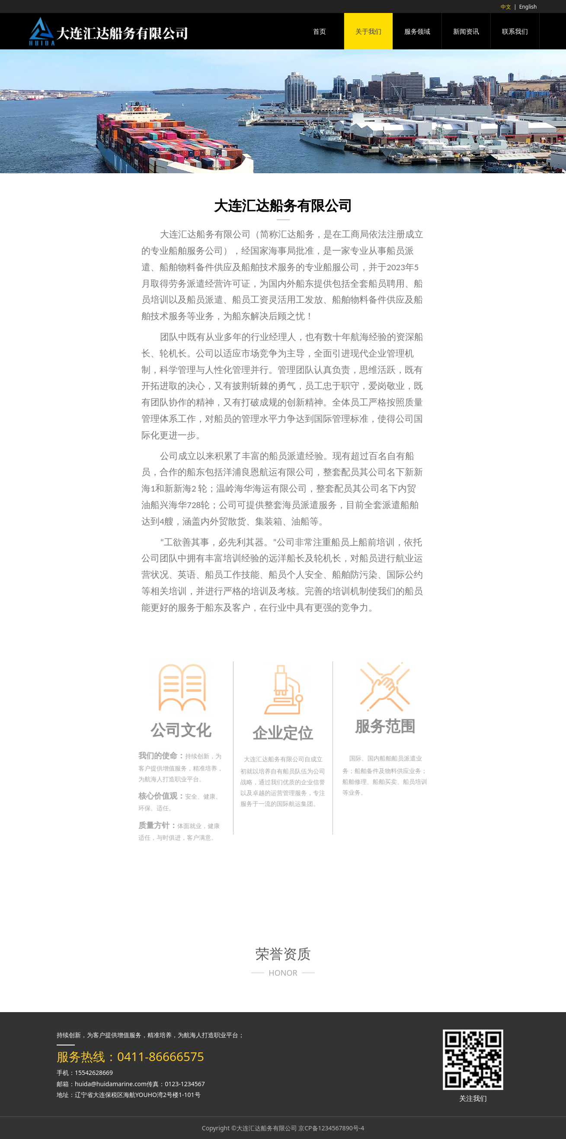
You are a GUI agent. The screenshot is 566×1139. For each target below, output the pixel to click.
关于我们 (368, 31)
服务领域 (417, 31)
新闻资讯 (466, 31)
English (528, 6)
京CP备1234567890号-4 (331, 1128)
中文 (506, 6)
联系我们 (515, 31)
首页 (319, 31)
